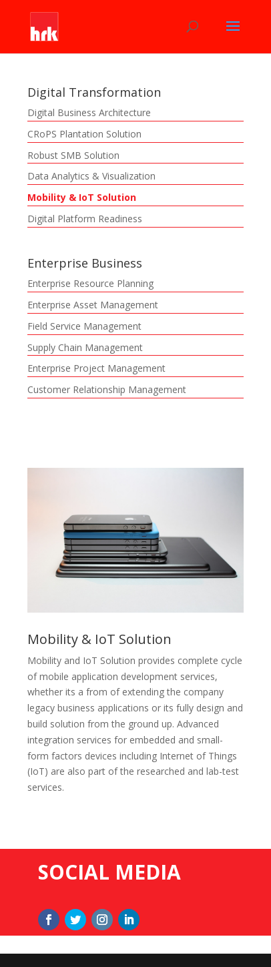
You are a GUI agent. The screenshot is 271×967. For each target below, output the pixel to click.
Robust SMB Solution (73, 155)
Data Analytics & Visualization (91, 176)
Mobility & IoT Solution (81, 197)
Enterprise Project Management (96, 368)
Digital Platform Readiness (84, 218)
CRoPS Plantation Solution (84, 133)
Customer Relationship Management (106, 389)
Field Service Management (84, 326)
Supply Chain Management (85, 347)
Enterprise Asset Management (92, 304)
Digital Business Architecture (89, 112)
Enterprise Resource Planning (90, 283)
